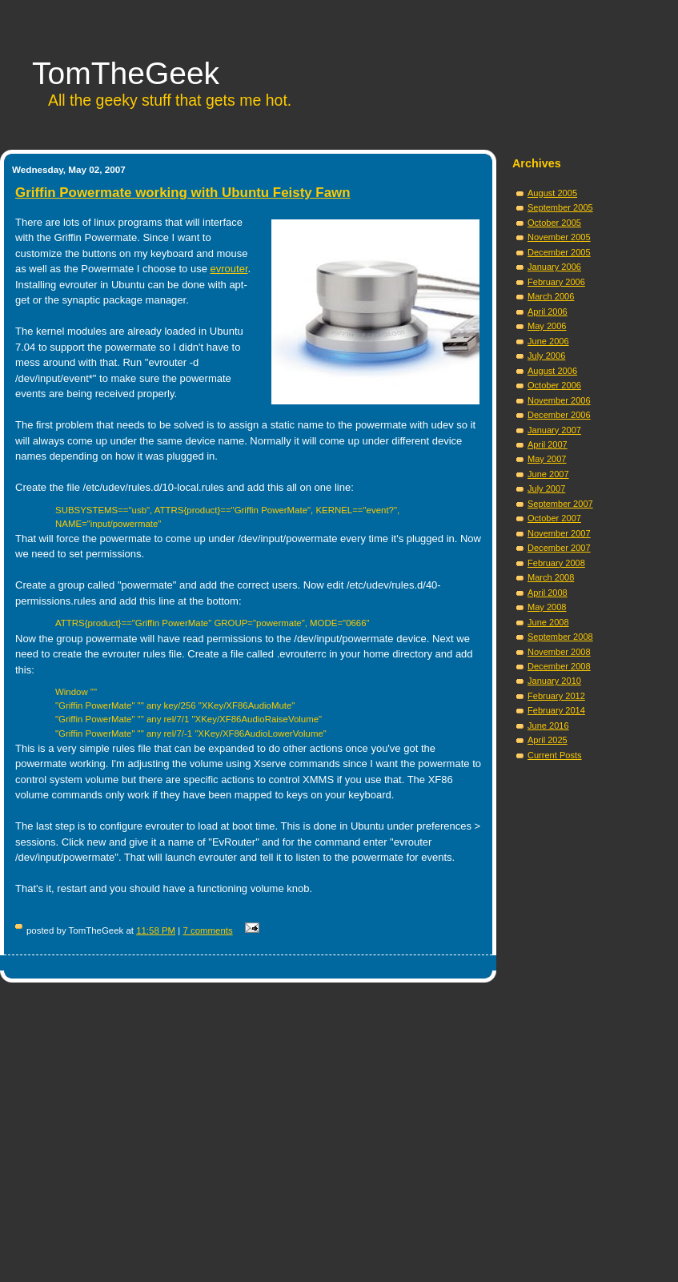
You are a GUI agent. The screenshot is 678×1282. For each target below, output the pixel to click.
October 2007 (554, 518)
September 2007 (560, 503)
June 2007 (548, 474)
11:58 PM (155, 930)
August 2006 (552, 371)
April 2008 (548, 592)
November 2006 (559, 400)
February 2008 (556, 563)
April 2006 (548, 311)
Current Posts (555, 755)
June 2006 (548, 341)
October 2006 (554, 385)
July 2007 (546, 488)
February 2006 (556, 282)
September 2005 (560, 207)
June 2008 (548, 622)
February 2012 (556, 696)
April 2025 (548, 740)
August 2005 (552, 193)
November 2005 (559, 237)
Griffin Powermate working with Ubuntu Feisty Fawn (183, 192)
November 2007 (559, 533)
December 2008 (559, 666)
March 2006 (551, 296)
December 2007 (559, 548)
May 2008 (547, 607)
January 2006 (554, 266)
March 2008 (551, 577)
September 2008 (560, 636)
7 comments (207, 930)
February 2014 (556, 710)
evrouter (229, 269)
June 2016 (548, 725)
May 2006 (547, 326)
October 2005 (554, 222)
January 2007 (554, 430)
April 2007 (548, 444)
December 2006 (559, 415)
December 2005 (559, 252)
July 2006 (546, 355)
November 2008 (559, 652)
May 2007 (547, 459)
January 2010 (554, 680)
